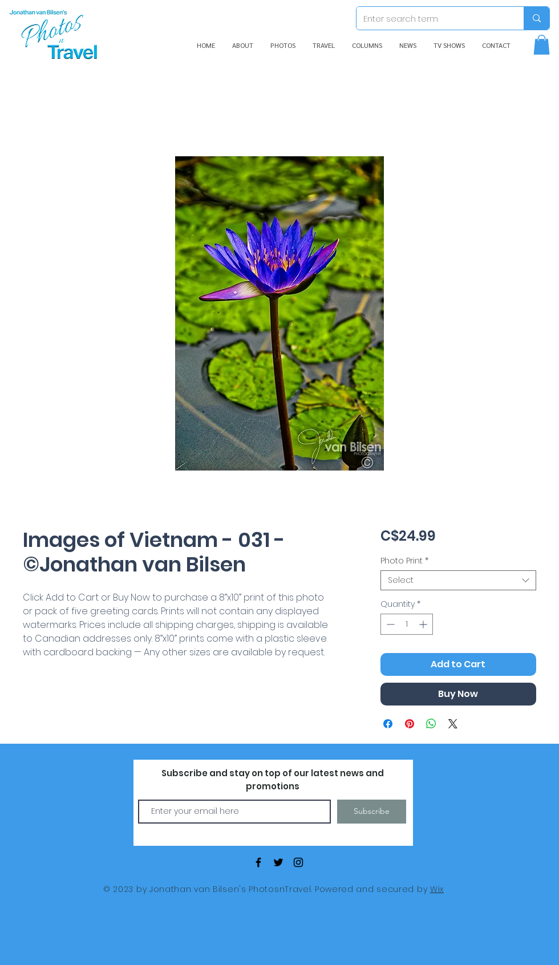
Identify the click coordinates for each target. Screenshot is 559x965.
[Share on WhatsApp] (431, 724)
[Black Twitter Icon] (278, 862)
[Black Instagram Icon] (298, 862)
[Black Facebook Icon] (258, 862)
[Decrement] (389, 624)
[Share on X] (453, 724)
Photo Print (404, 561)
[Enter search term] (431, 18)
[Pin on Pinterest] (409, 724)
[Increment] (424, 624)
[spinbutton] (406, 624)
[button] (541, 45)
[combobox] (458, 580)
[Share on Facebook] (388, 724)
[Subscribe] (371, 812)
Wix (437, 889)
